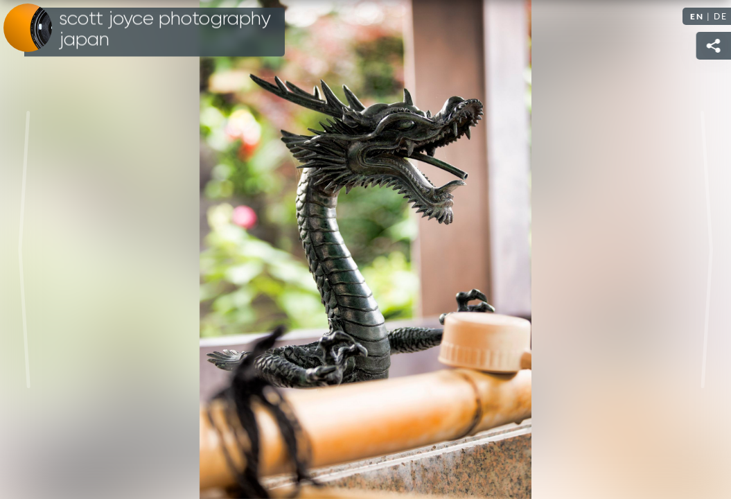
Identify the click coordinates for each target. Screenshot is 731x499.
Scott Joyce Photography (165, 29)
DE (721, 16)
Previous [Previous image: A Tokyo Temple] (24, 249)
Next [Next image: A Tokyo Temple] (706, 249)
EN (697, 16)
